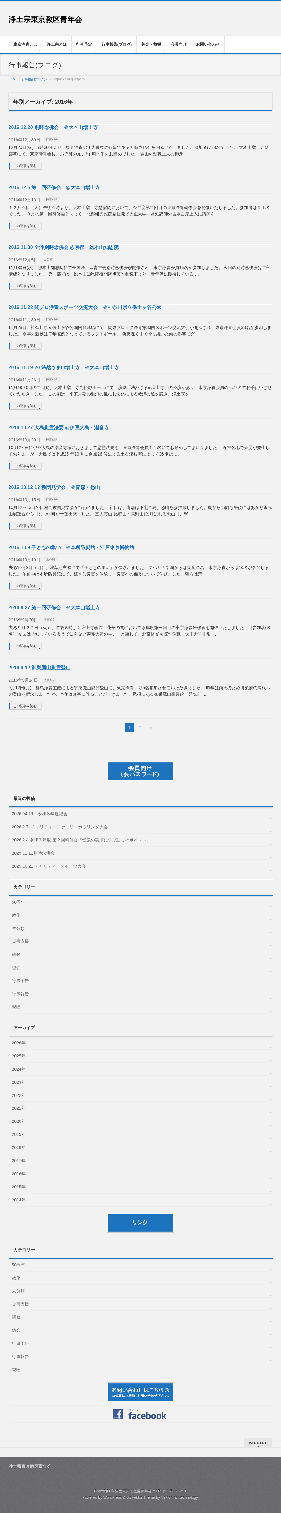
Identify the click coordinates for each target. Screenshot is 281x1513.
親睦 (16, 1006)
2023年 (19, 1082)
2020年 (19, 1121)
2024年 (19, 1069)
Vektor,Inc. (170, 1497)
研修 (16, 954)
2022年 (19, 1095)
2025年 (19, 1056)
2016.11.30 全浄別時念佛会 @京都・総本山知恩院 (64, 247)
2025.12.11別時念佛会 (33, 853)
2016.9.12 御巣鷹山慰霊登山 (40, 667)
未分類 (48, 259)
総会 (16, 967)
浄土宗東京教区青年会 (45, 19)
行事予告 (20, 980)
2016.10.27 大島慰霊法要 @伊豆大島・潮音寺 (59, 427)
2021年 (19, 1108)
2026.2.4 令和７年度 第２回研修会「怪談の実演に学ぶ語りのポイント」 (81, 840)
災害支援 (20, 941)
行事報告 (52, 139)
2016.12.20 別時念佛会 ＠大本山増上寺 (53, 127)
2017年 (19, 1160)
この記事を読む (25, 166)
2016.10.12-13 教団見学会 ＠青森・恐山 (54, 487)
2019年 (19, 1134)
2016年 (19, 1173)
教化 (16, 915)
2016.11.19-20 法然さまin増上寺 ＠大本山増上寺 (64, 367)
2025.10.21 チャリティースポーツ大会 (49, 866)
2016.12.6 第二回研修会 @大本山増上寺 (54, 187)
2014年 (19, 1200)
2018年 (19, 1147)
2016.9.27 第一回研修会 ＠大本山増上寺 (54, 607)
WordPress (112, 1497)
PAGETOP (258, 1443)
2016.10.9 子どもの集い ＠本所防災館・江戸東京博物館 (72, 547)
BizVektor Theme (140, 1497)
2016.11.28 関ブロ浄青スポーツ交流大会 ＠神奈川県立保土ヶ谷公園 (85, 307)
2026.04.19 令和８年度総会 (40, 813)
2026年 (19, 1042)
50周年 (18, 902)
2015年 (19, 1186)
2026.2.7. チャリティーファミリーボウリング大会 (60, 826)
